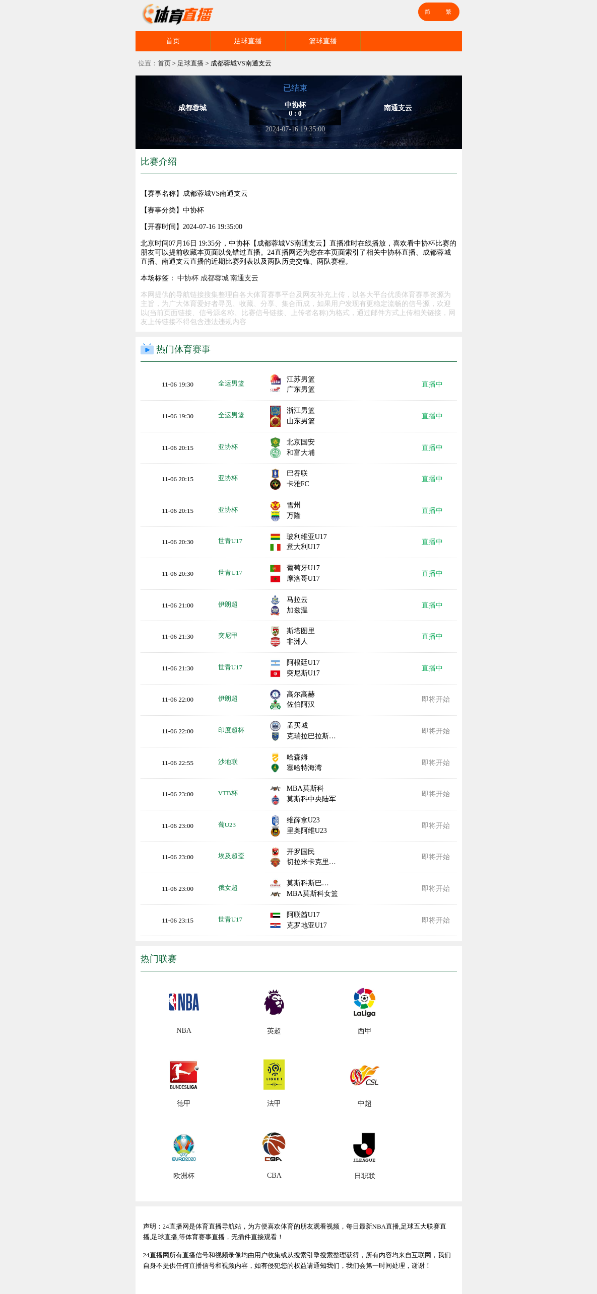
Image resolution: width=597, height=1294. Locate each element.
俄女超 (228, 887)
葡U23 (227, 824)
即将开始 (436, 699)
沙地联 (228, 762)
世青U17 (230, 541)
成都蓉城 (215, 278)
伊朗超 (228, 604)
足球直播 (248, 41)
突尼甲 (228, 635)
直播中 (432, 384)
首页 (173, 41)
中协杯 (187, 278)
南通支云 (244, 278)
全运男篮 (231, 383)
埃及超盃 (231, 856)
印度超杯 (231, 730)
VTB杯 (228, 793)
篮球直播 (323, 41)
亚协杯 (228, 446)
